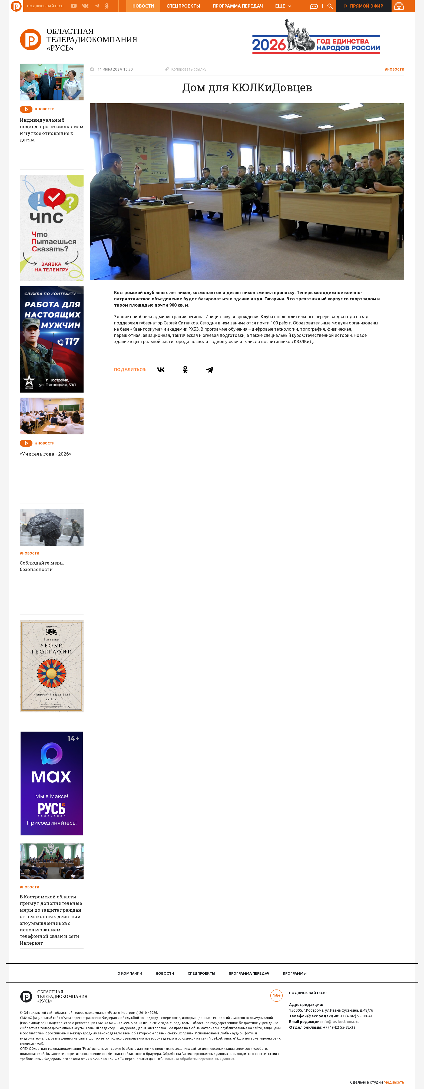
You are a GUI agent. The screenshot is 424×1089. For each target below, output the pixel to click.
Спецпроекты (183, 6)
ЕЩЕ (283, 6)
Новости (143, 6)
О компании (129, 973)
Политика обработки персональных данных (205, 1059)
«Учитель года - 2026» (50, 454)
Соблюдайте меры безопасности (47, 566)
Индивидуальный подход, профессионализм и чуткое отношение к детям (50, 134)
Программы (295, 973)
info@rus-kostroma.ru (338, 1022)
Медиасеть (390, 1082)
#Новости (391, 69)
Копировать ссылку (189, 69)
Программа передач (238, 6)
